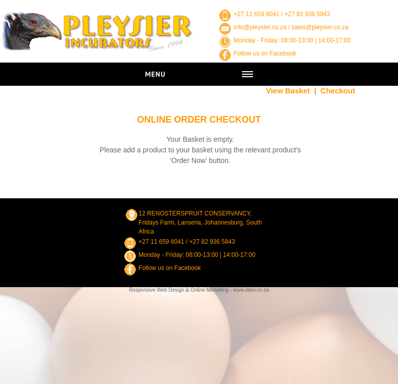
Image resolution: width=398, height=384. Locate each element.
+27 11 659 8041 (256, 14)
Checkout (338, 90)
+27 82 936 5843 (307, 14)
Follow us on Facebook (265, 53)
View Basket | (291, 90)
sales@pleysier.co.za (320, 27)
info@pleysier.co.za (260, 27)
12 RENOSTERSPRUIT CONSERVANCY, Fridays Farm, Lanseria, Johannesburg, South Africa (200, 222)
